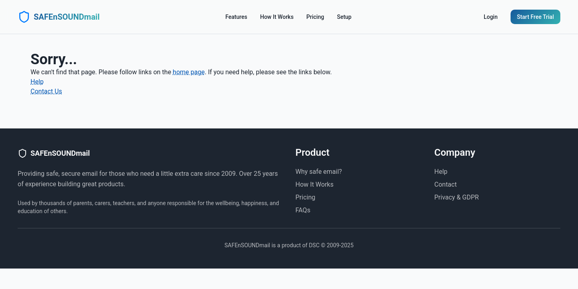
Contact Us (46, 91)
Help (37, 81)
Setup (344, 17)
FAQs (302, 210)
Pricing (315, 17)
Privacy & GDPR (456, 197)
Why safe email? (318, 171)
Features (236, 17)
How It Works (276, 17)
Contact (445, 184)
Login (491, 17)
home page (189, 72)
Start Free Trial (535, 17)
